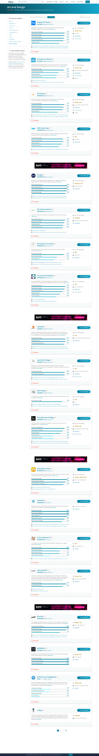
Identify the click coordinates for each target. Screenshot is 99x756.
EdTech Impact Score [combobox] (85, 17)
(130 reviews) (50, 130)
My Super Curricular (45, 244)
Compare (36, 51)
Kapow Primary (43, 22)
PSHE (11, 35)
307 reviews (77, 36)
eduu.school (42, 570)
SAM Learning (43, 128)
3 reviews (77, 581)
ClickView (41, 94)
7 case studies (78, 38)
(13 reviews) (49, 362)
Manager (56, 1)
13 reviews (77, 374)
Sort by (81, 15)
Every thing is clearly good (39, 230)
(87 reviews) (49, 95)
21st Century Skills (13, 30)
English (11, 21)
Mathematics (12, 23)
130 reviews (77, 142)
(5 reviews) (49, 470)
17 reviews (77, 289)
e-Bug (39, 710)
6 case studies (78, 434)
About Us (62, 1)
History (11, 37)
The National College (45, 418)
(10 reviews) (49, 177)
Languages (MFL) (13, 32)
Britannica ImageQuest (46, 677)
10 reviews (77, 188)
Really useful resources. (38, 589)
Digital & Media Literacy (15, 41)
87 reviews (77, 107)
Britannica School (44, 59)
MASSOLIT (41, 648)
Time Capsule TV (44, 537)
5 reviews (77, 482)
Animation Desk (43, 469)
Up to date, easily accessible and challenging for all (45, 301)
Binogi (40, 175)
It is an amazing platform (39, 299)
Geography (12, 39)
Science (11, 28)
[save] (51, 22)
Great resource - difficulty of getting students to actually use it (47, 264)
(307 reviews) (50, 24)
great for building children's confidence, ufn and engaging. (46, 404)
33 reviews (77, 223)
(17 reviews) (49, 277)
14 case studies (78, 75)
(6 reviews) (49, 392)
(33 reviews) (49, 211)
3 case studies (78, 110)
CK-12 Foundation (44, 209)
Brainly (40, 616)
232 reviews (78, 73)
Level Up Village (43, 360)
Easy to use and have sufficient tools (41, 487)
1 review (76, 548)
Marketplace (49, 1)
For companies (80, 1)
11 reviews (77, 257)
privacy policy (65, 754)
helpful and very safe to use (39, 80)
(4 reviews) (48, 502)
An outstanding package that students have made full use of (47, 262)
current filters (51, 17)
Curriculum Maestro (45, 276)
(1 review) (48, 539)
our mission (20, 61)
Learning (73, 1)
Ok (71, 754)
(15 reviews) (49, 328)
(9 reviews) (49, 419)
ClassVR (40, 327)
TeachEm (40, 500)
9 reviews (77, 431)
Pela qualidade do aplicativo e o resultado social (44, 489)
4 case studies (78, 292)
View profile (84, 23)
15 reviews (77, 340)
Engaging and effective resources (40, 590)
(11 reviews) (49, 245)
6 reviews (77, 404)
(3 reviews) (49, 572)
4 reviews (77, 509)
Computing (12, 26)
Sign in (87, 2)
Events (67, 1)
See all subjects (13, 44)
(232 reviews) (50, 61)
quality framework (13, 63)
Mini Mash (41, 391)
